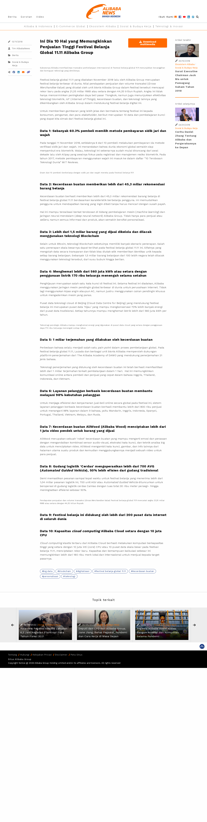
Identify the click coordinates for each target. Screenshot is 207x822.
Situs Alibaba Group (19, 659)
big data (47, 571)
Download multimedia (147, 43)
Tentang (12, 655)
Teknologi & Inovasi (169, 26)
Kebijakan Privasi (42, 655)
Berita (12, 16)
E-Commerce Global (70, 26)
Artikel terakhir (183, 40)
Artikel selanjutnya (185, 104)
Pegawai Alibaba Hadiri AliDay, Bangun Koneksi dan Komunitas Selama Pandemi (158, 632)
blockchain (65, 571)
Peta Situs (76, 655)
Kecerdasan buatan (143, 571)
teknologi (70, 576)
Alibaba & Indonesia (38, 26)
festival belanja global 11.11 (111, 571)
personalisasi (50, 576)
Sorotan (26, 16)
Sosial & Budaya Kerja (135, 26)
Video (40, 16)
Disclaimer (61, 655)
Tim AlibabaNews (19, 48)
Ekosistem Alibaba (102, 26)
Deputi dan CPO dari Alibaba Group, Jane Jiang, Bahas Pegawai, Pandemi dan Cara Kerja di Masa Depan (103, 632)
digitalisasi (83, 571)
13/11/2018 (15, 41)
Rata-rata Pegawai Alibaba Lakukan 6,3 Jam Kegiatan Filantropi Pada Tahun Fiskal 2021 (43, 632)
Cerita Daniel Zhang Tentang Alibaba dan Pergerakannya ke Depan (185, 139)
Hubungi (24, 655)
